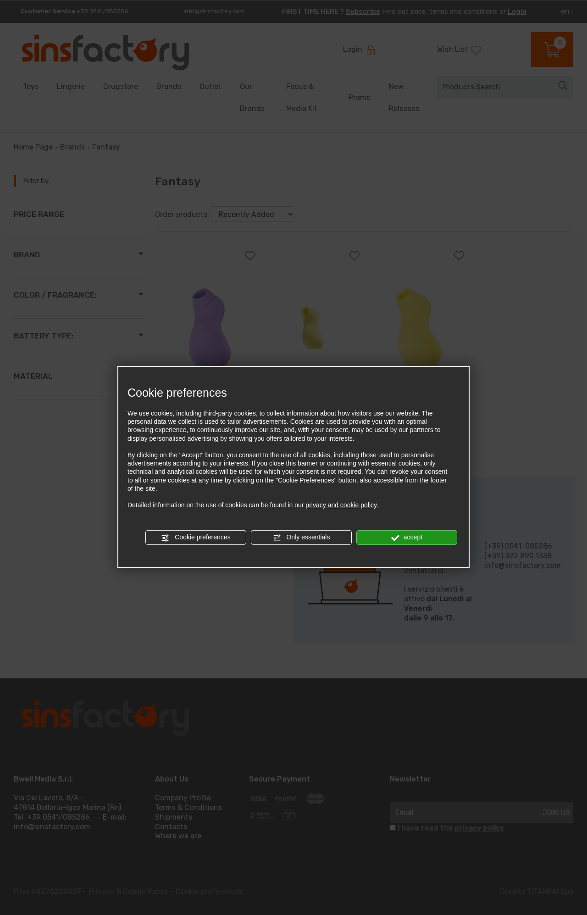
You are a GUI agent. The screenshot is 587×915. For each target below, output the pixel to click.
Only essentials (301, 537)
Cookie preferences (195, 537)
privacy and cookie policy (341, 505)
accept (406, 537)
